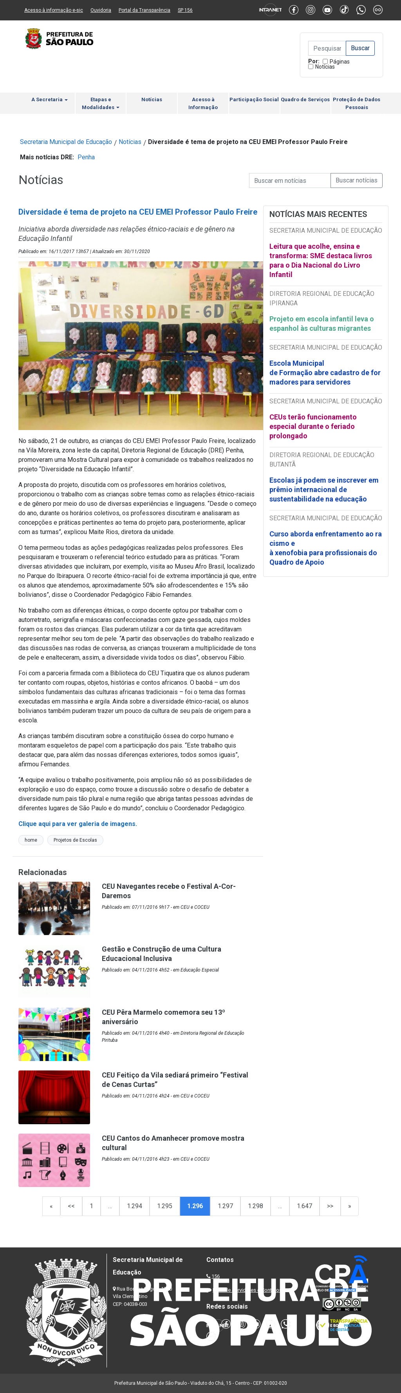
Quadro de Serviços (305, 99)
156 (215, 1276)
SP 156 (185, 10)
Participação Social (254, 99)
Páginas (340, 61)
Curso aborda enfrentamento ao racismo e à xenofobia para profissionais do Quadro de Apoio (325, 548)
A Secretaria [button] (49, 99)
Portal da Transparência (144, 10)
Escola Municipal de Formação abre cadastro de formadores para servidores (325, 372)
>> (330, 1206)
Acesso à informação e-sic (53, 10)
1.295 (164, 1206)
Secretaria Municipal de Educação (66, 142)
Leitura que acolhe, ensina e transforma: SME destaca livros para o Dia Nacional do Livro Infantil (320, 260)
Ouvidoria (100, 10)
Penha (86, 157)
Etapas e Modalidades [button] (100, 103)
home (31, 840)
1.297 (225, 1206)
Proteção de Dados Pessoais (356, 103)
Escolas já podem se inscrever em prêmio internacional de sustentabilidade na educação (324, 489)
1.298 (255, 1206)
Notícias (325, 66)
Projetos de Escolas (75, 840)
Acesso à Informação (203, 103)
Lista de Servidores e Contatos (247, 1290)
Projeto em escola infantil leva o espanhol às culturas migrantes (321, 323)
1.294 (134, 1206)
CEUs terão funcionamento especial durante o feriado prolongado (313, 426)
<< (71, 1206)
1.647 (304, 1206)
